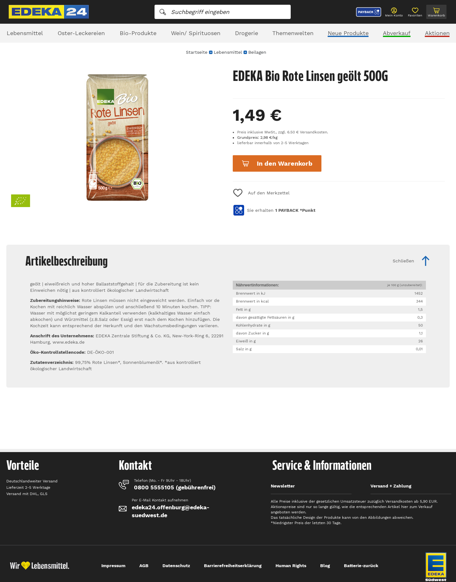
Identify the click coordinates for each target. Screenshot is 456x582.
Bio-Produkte (138, 33)
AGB (144, 565)
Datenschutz (176, 565)
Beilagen (257, 52)
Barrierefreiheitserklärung (233, 565)
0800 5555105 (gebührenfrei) (175, 487)
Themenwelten (293, 33)
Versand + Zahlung (390, 485)
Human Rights (291, 565)
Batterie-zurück (361, 565)
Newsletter (283, 485)
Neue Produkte (348, 33)
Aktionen (437, 33)
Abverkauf (396, 33)
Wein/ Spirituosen (195, 33)
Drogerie (246, 33)
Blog (325, 565)
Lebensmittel (25, 33)
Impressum (113, 565)
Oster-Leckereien (81, 33)
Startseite (196, 52)
